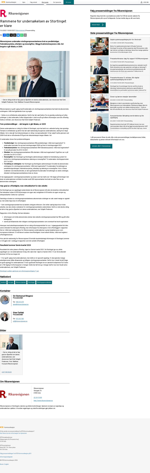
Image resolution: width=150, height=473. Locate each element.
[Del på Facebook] (4, 35)
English (6, 464)
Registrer (98, 24)
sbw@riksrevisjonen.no (21, 304)
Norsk (2, 464)
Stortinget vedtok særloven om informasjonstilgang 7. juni (19, 271)
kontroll (3, 282)
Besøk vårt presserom (101, 146)
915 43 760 (20, 319)
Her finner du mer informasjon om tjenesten (13, 433)
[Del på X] (11, 35)
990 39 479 (20, 302)
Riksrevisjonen (20, 30)
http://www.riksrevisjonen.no (43, 401)
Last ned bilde (7, 372)
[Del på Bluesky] (18, 35)
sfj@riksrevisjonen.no (20, 321)
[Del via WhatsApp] (21, 35)
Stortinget (31, 282)
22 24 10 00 (38, 397)
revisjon (10, 282)
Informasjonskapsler (6, 457)
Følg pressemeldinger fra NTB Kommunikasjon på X (15, 453)
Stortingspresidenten (44, 282)
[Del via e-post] (25, 35)
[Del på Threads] (14, 35)
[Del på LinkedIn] (7, 35)
